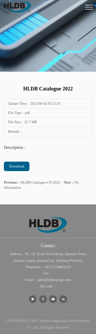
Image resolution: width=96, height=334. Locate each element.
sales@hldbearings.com (54, 280)
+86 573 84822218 (57, 267)
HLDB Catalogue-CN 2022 (32, 182)
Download (16, 166)
